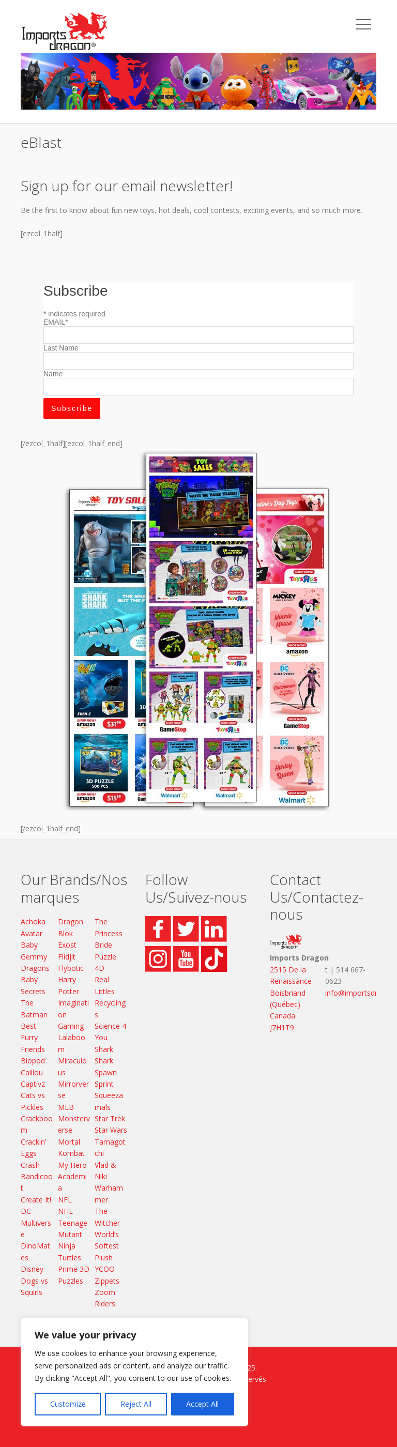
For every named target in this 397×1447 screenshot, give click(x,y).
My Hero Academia (72, 1176)
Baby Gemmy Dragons (35, 956)
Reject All (135, 1404)
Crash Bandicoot (37, 1176)
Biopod (33, 1060)
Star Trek (110, 1118)
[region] (134, 1372)
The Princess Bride (109, 933)
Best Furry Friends (33, 1037)
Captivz (33, 1084)
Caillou (32, 1072)
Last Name (61, 348)
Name (53, 374)
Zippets (107, 1281)
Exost (67, 945)
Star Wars (111, 1130)
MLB (66, 1107)
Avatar (31, 933)
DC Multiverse (36, 1222)
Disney (32, 1269)
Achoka (33, 921)
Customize (68, 1404)
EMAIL (55, 322)
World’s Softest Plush (107, 1245)
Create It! (36, 1200)
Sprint (104, 1084)
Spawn (106, 1072)
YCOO (105, 1269)
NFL (65, 1200)
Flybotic (71, 968)
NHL (65, 1211)
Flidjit (66, 957)
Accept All (202, 1404)
